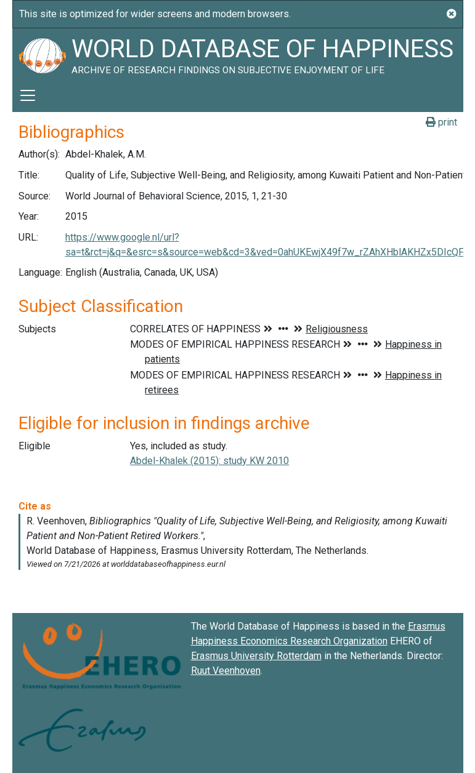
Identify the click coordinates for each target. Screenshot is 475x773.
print (441, 122)
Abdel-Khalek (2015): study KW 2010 (209, 461)
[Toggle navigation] (27, 95)
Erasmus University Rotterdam (256, 656)
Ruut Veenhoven (226, 670)
